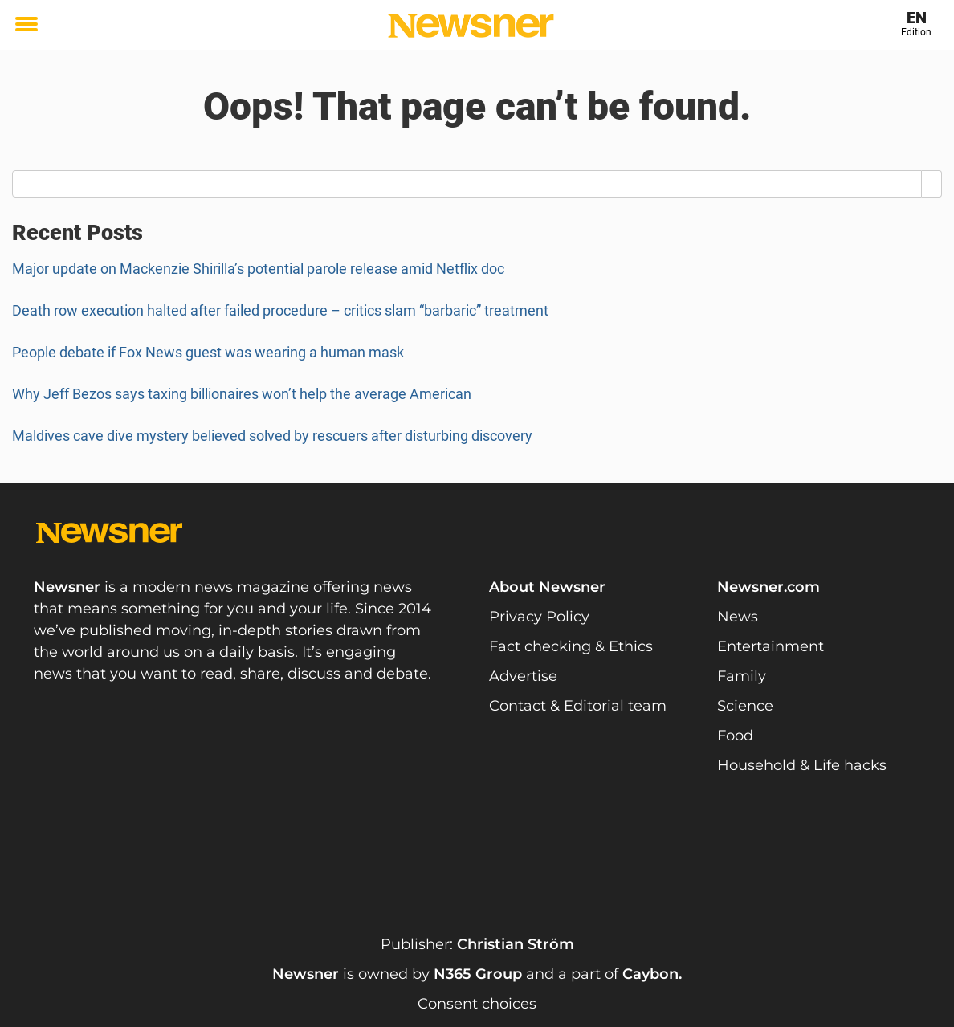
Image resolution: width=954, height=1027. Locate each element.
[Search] (932, 184)
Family (741, 676)
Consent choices (477, 1004)
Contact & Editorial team (578, 706)
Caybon (650, 974)
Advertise (523, 676)
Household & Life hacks (802, 765)
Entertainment (770, 646)
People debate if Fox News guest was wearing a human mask (208, 352)
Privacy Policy (539, 617)
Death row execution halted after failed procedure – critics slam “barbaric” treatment (280, 310)
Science (745, 706)
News (737, 617)
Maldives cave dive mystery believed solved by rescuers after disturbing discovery (272, 435)
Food (735, 735)
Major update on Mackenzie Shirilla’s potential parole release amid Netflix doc (258, 268)
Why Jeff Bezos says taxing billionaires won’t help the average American (243, 393)
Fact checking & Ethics (571, 646)
